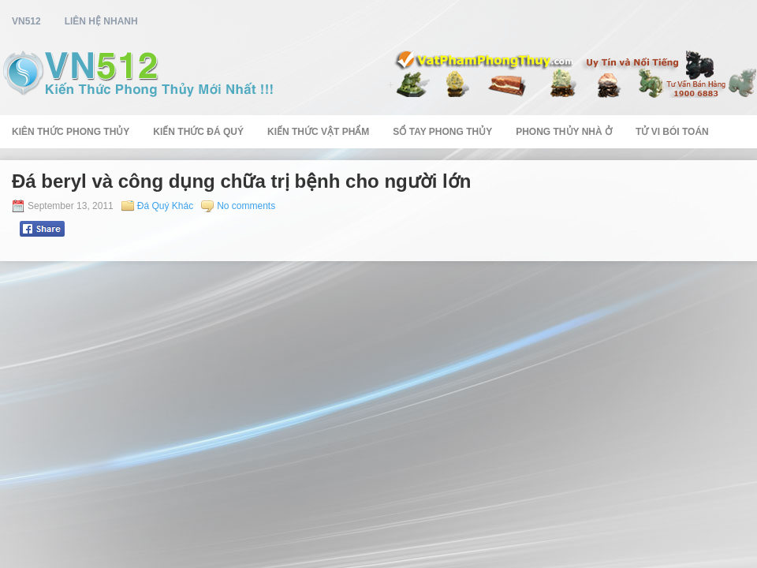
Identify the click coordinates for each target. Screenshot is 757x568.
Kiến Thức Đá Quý (198, 131)
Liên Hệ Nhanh (101, 21)
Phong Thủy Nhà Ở (564, 131)
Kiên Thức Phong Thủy (70, 131)
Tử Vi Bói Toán (672, 131)
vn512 (26, 21)
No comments (246, 205)
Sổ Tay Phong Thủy (442, 131)
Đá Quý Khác (165, 205)
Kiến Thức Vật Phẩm (318, 131)
